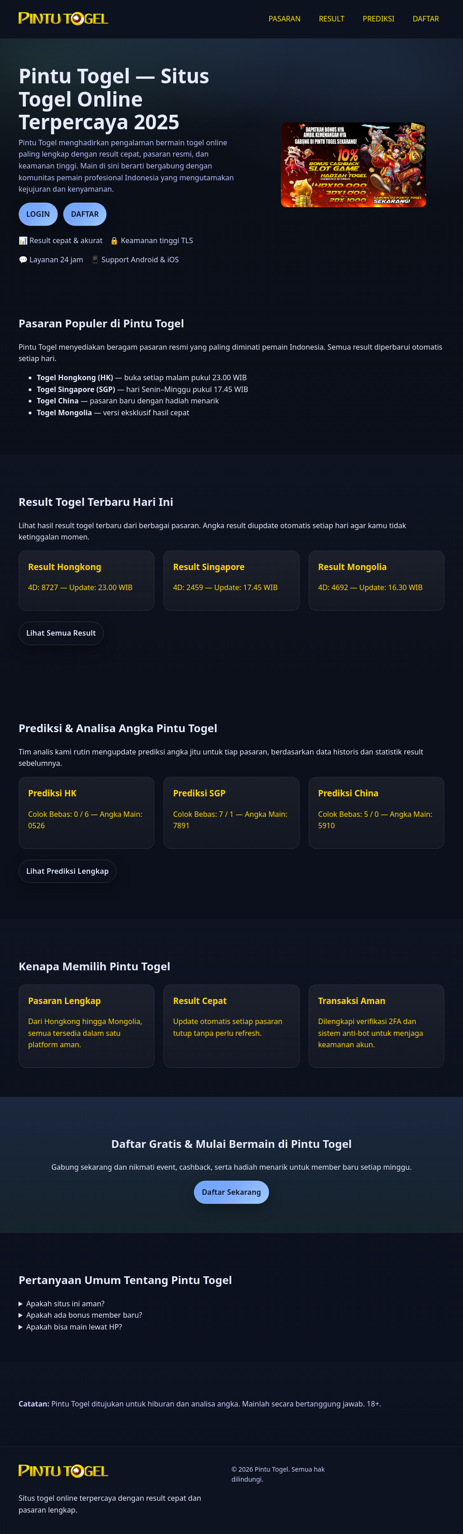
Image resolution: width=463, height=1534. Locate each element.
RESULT (331, 19)
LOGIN (38, 214)
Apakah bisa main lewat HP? (74, 1327)
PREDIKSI (379, 19)
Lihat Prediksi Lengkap (67, 871)
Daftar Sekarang (231, 1192)
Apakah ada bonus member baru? (84, 1315)
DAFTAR (425, 19)
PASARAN (284, 19)
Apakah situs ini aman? (65, 1304)
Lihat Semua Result (61, 633)
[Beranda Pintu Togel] (64, 19)
